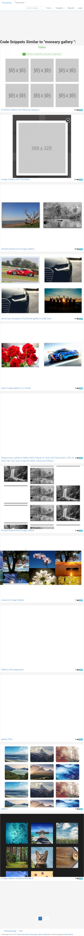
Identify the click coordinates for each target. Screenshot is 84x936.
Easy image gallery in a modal (16, 388)
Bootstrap (20, 2)
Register (71, 8)
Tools (49, 8)
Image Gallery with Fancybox (15, 179)
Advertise (47, 934)
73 (77, 600)
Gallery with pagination (12, 669)
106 (76, 318)
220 (76, 179)
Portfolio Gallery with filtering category (20, 110)
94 (77, 458)
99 (77, 388)
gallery (4, 808)
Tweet (21, 931)
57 (77, 809)
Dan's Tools (21, 934)
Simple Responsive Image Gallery (17, 249)
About (41, 934)
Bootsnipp (7, 3)
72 (77, 670)
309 (76, 110)
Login (80, 8)
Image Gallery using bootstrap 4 (17, 878)
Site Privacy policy (32, 934)
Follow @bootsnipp (10, 931)
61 (77, 739)
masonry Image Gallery (12, 600)
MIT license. (69, 934)
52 (77, 878)
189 (76, 249)
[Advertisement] (42, 20)
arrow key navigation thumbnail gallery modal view (26, 318)
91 (77, 530)
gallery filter (7, 739)
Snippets (60, 8)
